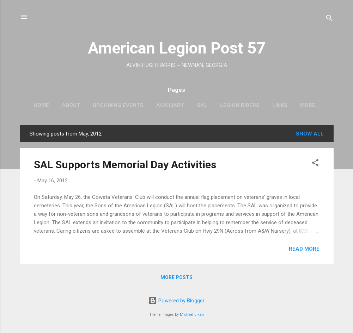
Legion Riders (240, 105)
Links (279, 105)
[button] (315, 163)
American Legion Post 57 (177, 48)
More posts (176, 277)
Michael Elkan (192, 314)
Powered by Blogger (176, 300)
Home (41, 105)
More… (309, 105)
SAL (202, 105)
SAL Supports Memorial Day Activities (125, 164)
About (71, 105)
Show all (310, 134)
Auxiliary (170, 105)
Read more (304, 249)
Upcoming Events (118, 105)
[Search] (329, 19)
